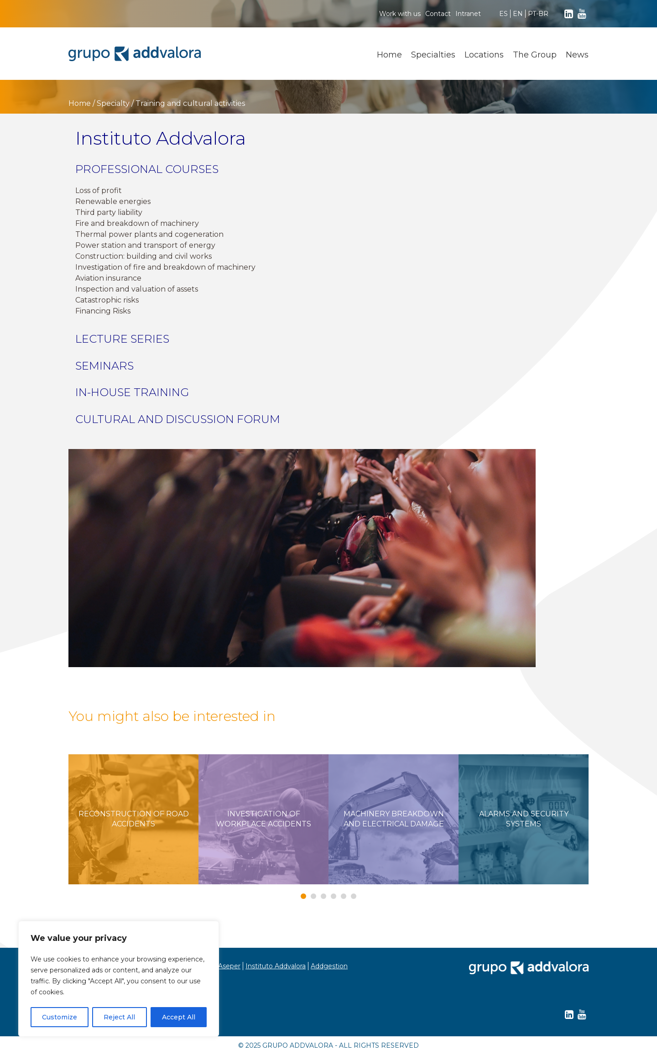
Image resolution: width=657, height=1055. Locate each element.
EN (518, 14)
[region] (118, 979)
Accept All (178, 1017)
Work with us (400, 14)
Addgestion (329, 966)
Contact (438, 14)
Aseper (229, 966)
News (577, 55)
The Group (535, 55)
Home (389, 55)
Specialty (113, 103)
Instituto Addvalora (275, 966)
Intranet (468, 14)
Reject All (119, 1017)
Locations (484, 55)
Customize (59, 1017)
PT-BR (538, 14)
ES (503, 14)
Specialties (433, 55)
